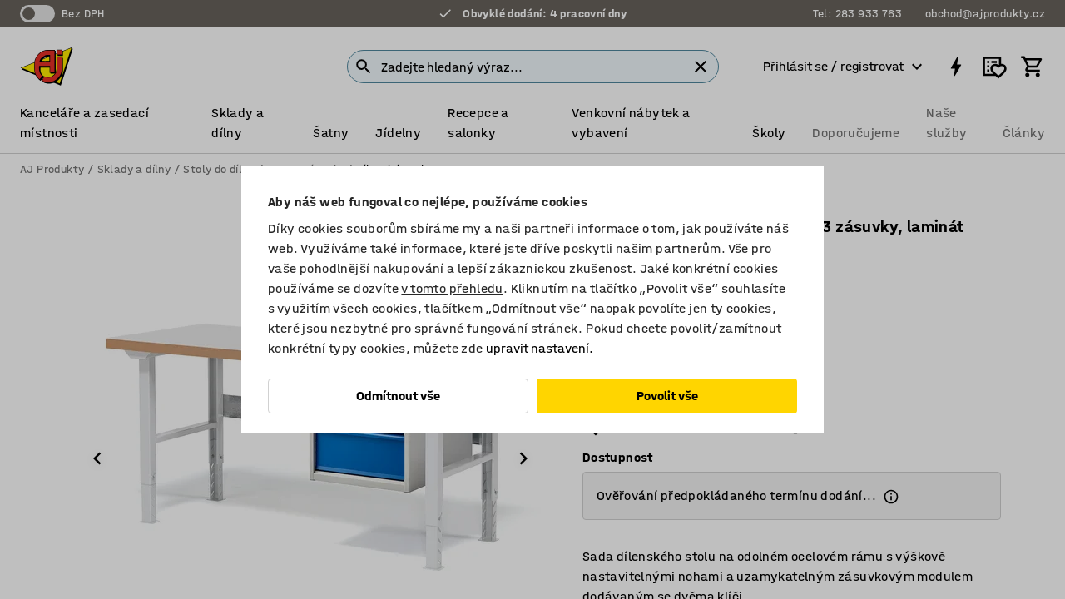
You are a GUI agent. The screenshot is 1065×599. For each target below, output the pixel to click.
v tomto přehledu (452, 288)
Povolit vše (667, 395)
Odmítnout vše (398, 395)
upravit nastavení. (539, 348)
